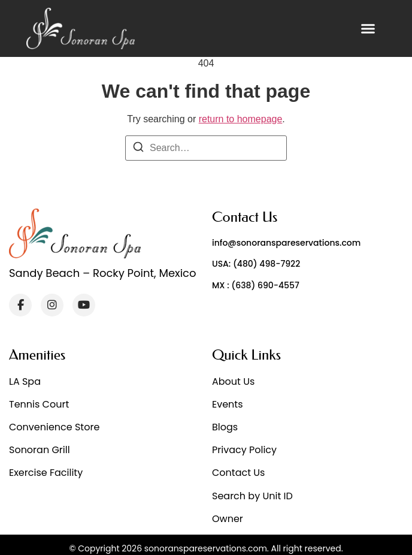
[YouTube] (83, 305)
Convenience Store (54, 427)
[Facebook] (20, 305)
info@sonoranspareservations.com (286, 243)
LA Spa (25, 381)
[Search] (138, 149)
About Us (233, 381)
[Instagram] (52, 305)
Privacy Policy (244, 450)
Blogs (225, 427)
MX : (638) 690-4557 (255, 285)
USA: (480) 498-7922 (256, 264)
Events (227, 404)
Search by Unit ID (252, 496)
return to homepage (241, 119)
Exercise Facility (46, 472)
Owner (227, 519)
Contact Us (238, 472)
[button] (368, 28)
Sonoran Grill (39, 450)
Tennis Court (39, 404)
